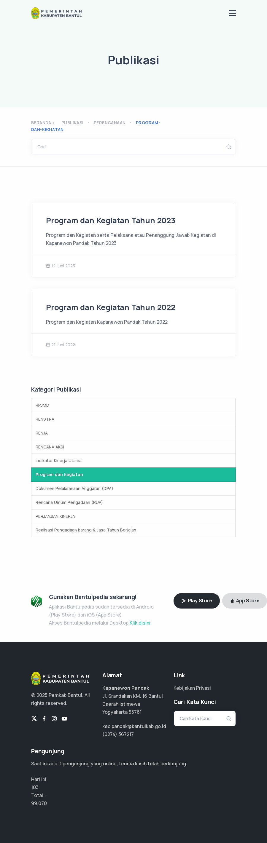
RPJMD (42, 405)
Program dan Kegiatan (59, 474)
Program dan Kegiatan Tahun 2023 (111, 220)
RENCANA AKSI (50, 447)
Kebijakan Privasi (192, 688)
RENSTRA (45, 419)
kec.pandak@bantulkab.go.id (134, 726)
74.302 (38, 803)
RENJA (42, 433)
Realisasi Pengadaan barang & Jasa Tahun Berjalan (86, 530)
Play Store (196, 600)
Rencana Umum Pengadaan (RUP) (69, 502)
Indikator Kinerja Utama (59, 460)
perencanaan (109, 122)
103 (35, 787)
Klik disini (140, 623)
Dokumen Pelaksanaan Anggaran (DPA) (74, 488)
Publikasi (72, 122)
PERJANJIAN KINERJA (55, 516)
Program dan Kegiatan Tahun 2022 (110, 307)
